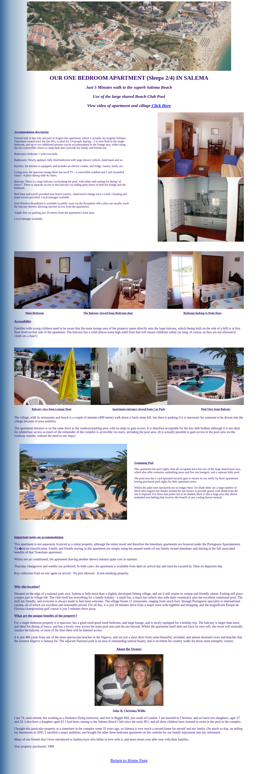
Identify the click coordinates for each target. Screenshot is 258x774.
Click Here (160, 105)
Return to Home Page (128, 760)
